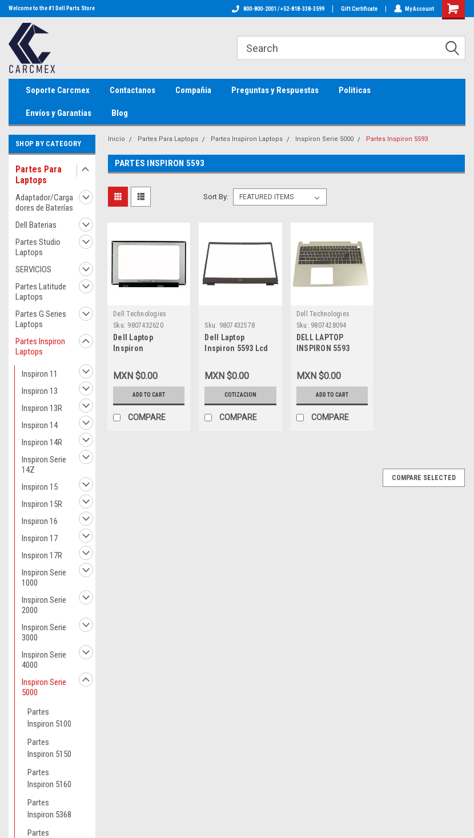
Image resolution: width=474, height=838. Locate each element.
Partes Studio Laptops (38, 247)
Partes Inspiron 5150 (49, 748)
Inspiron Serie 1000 (44, 577)
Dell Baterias (36, 225)
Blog (119, 113)
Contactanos (132, 90)
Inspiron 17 (40, 538)
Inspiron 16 (40, 521)
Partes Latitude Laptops (40, 291)
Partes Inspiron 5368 (49, 808)
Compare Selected (424, 478)
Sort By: (215, 196)
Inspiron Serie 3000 (44, 632)
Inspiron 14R (42, 442)
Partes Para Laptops (38, 175)
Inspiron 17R (42, 555)
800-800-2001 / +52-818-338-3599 (277, 9)
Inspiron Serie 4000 (44, 660)
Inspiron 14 (40, 425)
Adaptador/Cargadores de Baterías (44, 202)
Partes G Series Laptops (40, 319)
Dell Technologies (139, 314)
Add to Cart (148, 395)
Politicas (355, 90)
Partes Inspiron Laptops (40, 346)
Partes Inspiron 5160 (49, 778)
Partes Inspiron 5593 (397, 139)
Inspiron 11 (40, 374)
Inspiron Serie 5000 (44, 687)
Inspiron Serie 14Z (44, 464)
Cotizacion (240, 395)
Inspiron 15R (42, 504)
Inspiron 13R (42, 408)
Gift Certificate (358, 9)
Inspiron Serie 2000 (44, 605)
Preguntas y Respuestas (275, 90)
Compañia (193, 90)
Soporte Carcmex (58, 90)
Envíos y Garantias (58, 113)
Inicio (116, 139)
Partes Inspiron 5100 (49, 718)
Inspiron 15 (40, 487)
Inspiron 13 (40, 391)
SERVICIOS (33, 269)
